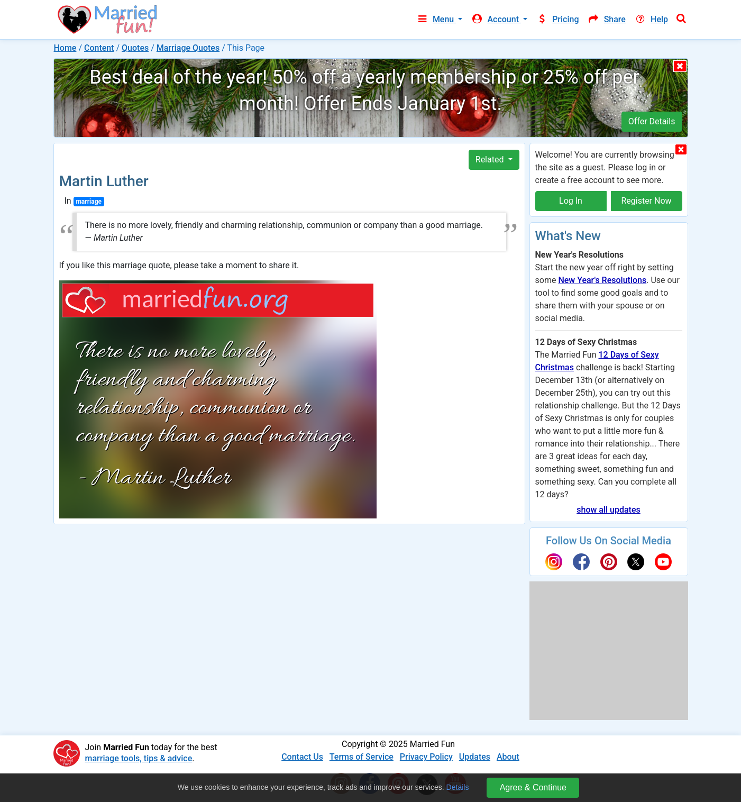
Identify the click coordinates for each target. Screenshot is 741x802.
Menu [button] (436, 19)
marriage (89, 201)
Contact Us (302, 757)
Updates (474, 757)
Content (99, 48)
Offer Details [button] (651, 121)
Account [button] (496, 19)
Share (607, 19)
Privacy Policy (426, 757)
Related (490, 159)
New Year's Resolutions (602, 280)
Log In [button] (570, 201)
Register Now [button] (646, 201)
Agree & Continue (533, 787)
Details (457, 787)
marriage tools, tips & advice (139, 758)
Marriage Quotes (188, 48)
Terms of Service (362, 757)
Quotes (135, 48)
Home (65, 48)
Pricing (557, 19)
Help (651, 19)
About (508, 757)
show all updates (608, 510)
